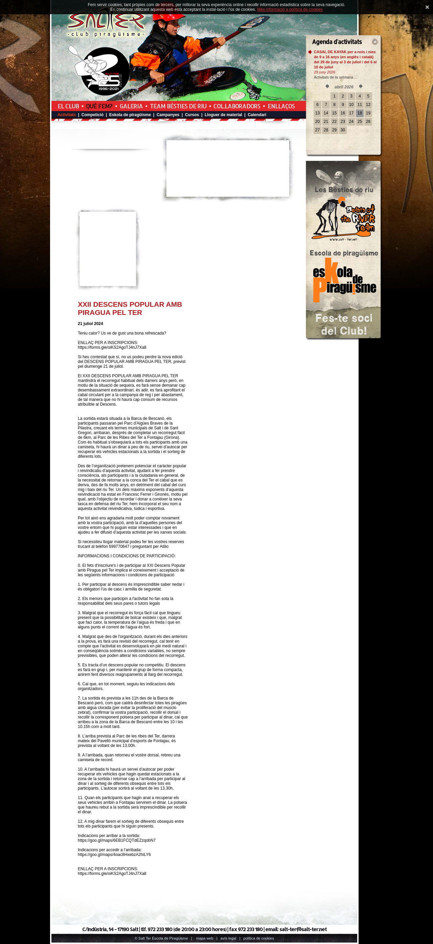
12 (368, 104)
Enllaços (281, 106)
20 (317, 121)
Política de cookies (259, 938)
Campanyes (168, 114)
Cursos (192, 114)
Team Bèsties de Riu (178, 106)
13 (317, 113)
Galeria (131, 106)
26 (368, 121)
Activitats (67, 114)
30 (343, 130)
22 (334, 121)
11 (360, 104)
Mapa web (204, 938)
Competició (93, 114)
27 (317, 130)
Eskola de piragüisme (130, 114)
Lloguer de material (223, 114)
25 (360, 121)
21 (326, 121)
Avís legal (228, 938)
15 (334, 113)
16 (343, 113)
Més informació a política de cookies (289, 9)
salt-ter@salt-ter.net (302, 929)
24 (351, 121)
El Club (68, 106)
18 (360, 113)
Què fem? (99, 106)
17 (351, 113)
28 (326, 130)
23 (343, 121)
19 (368, 113)
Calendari (257, 114)
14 (326, 113)
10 (351, 104)
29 (334, 130)
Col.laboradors (236, 106)
